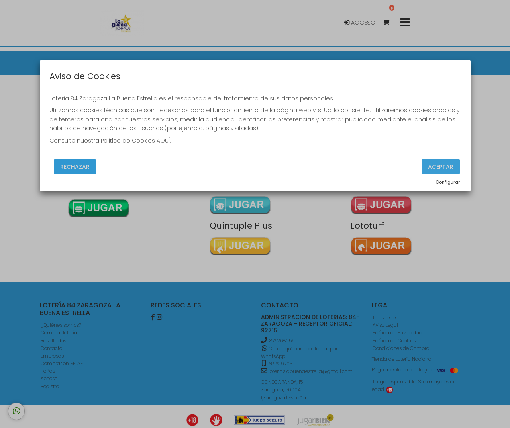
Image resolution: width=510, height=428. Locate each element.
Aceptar (440, 167)
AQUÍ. (164, 141)
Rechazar (75, 167)
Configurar (447, 182)
